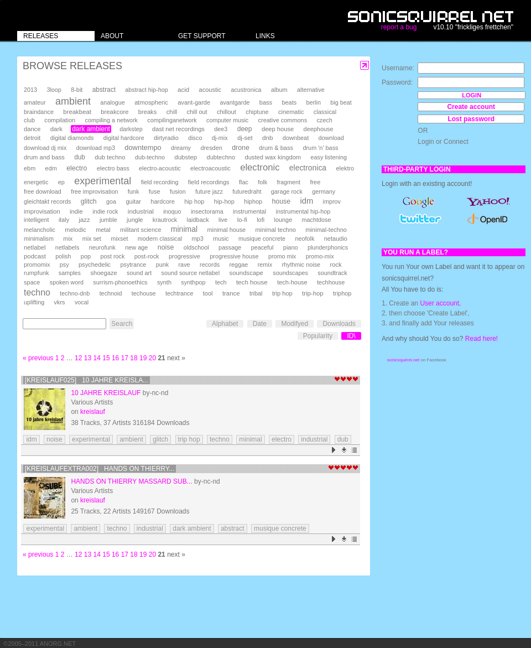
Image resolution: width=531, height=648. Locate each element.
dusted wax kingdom (272, 157)
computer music (227, 120)
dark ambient (91, 129)
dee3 (220, 129)
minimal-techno (326, 229)
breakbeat (77, 111)
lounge (283, 219)
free (315, 182)
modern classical (160, 238)
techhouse (331, 282)
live (222, 219)
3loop (53, 89)
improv (332, 201)
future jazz (209, 191)
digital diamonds (72, 137)
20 (152, 358)
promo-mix (320, 256)
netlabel (34, 247)
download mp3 (95, 147)
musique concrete (261, 238)
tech (221, 282)
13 (87, 358)
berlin (313, 102)
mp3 (198, 238)
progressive (184, 256)
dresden (211, 147)
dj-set (245, 137)
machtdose (316, 219)
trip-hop (313, 293)
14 (97, 358)
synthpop (193, 282)
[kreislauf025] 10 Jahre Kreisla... (86, 380)
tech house (252, 282)
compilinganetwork (171, 120)
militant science (141, 229)
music (220, 238)
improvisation (42, 211)
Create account (471, 107)
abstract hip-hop (146, 89)
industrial (141, 211)
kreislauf (92, 412)
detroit (32, 137)
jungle (135, 219)
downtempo (142, 147)
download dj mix (45, 147)
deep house (278, 129)
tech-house (292, 282)
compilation (59, 120)
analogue (112, 102)
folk (262, 182)
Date (260, 324)
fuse (154, 191)
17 (124, 358)
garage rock (287, 191)
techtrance (179, 293)
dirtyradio (166, 137)
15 (106, 358)
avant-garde (194, 102)
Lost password (470, 119)
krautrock (165, 219)
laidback (198, 219)
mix (67, 238)
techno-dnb (75, 293)
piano (290, 247)
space (32, 282)
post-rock (146, 256)
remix (265, 264)
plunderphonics (328, 247)
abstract (104, 90)
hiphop (253, 201)
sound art (139, 272)
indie (76, 211)
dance (32, 129)
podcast (35, 256)
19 (143, 358)
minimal (184, 229)
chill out (197, 111)
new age (136, 247)
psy (64, 264)
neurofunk (102, 247)
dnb (267, 137)
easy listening (329, 157)
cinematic (291, 111)
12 (78, 358)
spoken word (67, 282)
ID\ (351, 336)
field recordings (209, 182)
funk (133, 191)
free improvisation (94, 191)
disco (195, 137)
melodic (75, 229)
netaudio (335, 238)
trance (231, 293)
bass (265, 102)
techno (37, 292)
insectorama (207, 211)
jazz (84, 219)
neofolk (304, 238)
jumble (108, 219)
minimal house (226, 229)
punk (162, 264)
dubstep (185, 157)
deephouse (319, 129)
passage (229, 247)
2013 (30, 89)
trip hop (282, 293)
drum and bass (44, 157)
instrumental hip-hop (303, 211)
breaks (147, 111)
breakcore (114, 111)
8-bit (76, 89)
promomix (37, 264)
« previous (38, 358)
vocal (81, 302)
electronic (259, 167)
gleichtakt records (47, 201)
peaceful (262, 247)
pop (86, 256)
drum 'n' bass (320, 147)
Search (121, 324)
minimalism (39, 238)
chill (172, 111)
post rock (113, 256)
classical (325, 111)
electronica (307, 167)
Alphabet (225, 324)
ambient (73, 101)
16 (115, 358)
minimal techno (275, 229)
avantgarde (234, 102)
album (279, 89)
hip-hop (224, 201)
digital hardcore (123, 137)
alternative (311, 89)
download (331, 137)
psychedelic (95, 264)
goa (111, 201)
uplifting (34, 302)
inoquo (172, 211)
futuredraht (246, 191)
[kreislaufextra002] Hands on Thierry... (100, 469)
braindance (39, 111)
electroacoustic (210, 168)
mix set (91, 238)
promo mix (282, 256)
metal (103, 229)
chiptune (257, 111)
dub (79, 157)
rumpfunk (36, 272)
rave (184, 264)
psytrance (134, 264)
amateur (35, 102)
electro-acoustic (160, 168)
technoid (111, 293)
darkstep (130, 129)
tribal (256, 293)
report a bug (399, 27)
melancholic (39, 229)
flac (243, 182)
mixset (119, 238)
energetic (36, 182)
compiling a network (111, 120)
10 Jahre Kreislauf (105, 393)
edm (51, 168)
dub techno (110, 157)
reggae (238, 264)
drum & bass (276, 147)
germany (323, 191)
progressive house (234, 256)
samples (70, 272)
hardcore (162, 201)
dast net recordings (178, 129)
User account (439, 303)
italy (64, 219)
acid (183, 89)
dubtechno (221, 157)
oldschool (196, 247)
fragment (288, 182)
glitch (89, 201)
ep (61, 182)
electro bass (113, 168)
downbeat (296, 137)
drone (240, 148)
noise (166, 247)
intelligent (36, 219)
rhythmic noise (301, 264)
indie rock (105, 211)
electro (76, 168)
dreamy (181, 147)
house (281, 201)
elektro (345, 168)
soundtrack (332, 272)
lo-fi (242, 219)
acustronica (246, 89)
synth (164, 282)
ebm (29, 168)
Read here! (481, 339)
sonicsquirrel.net (403, 359)
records (210, 264)
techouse (144, 293)
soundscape (246, 272)
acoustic (210, 89)
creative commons (283, 120)
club (29, 120)
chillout (226, 111)
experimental (102, 180)
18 (133, 358)
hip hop (194, 201)
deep (244, 129)
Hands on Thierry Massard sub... (131, 481)
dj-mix (220, 137)
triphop (342, 293)
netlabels (67, 247)
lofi (260, 219)
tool (208, 293)
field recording (160, 182)
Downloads (338, 324)
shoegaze (103, 272)
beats (289, 102)
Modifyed (294, 324)
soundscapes (290, 272)
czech (324, 120)
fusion (178, 191)
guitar (133, 201)
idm (306, 200)
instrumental (249, 211)
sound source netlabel (190, 272)
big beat (340, 102)
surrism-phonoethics (120, 282)
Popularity (317, 336)
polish (63, 256)
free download (42, 191)
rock (335, 264)
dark (56, 129)
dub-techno (150, 157)
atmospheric (151, 102)
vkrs (59, 302)
